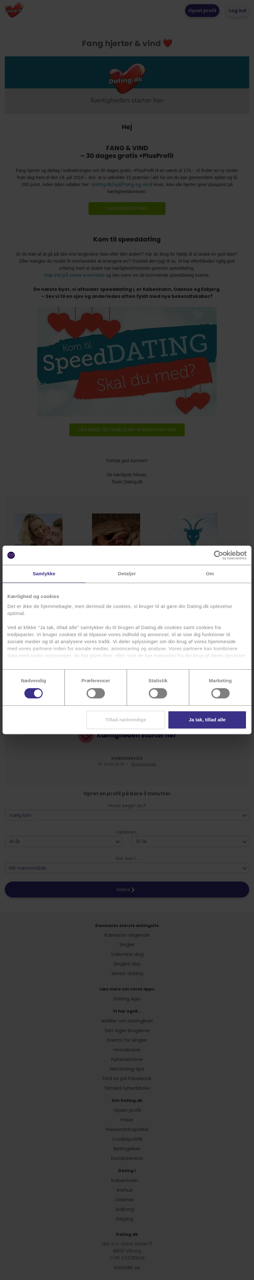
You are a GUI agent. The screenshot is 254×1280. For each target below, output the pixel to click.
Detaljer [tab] (127, 573)
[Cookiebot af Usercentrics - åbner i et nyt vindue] (218, 555)
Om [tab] (210, 573)
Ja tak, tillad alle (207, 720)
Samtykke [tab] (44, 573)
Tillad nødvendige (126, 720)
